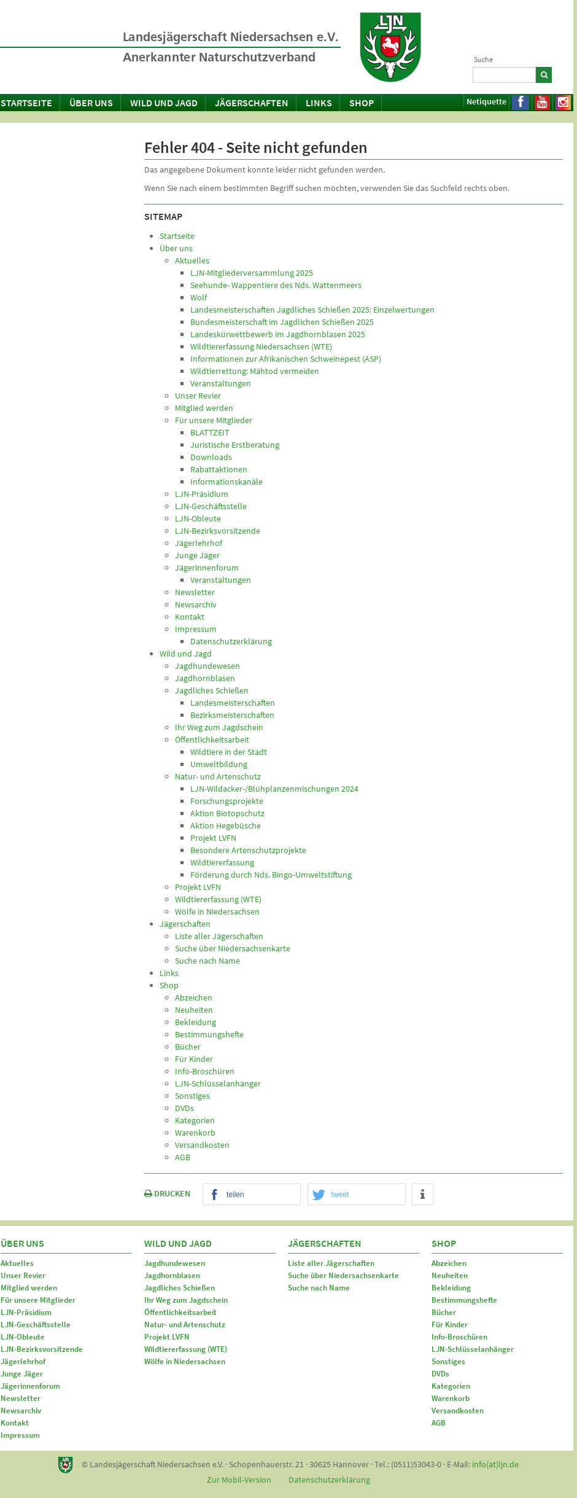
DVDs (440, 1373)
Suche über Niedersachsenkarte (343, 1275)
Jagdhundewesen (174, 1263)
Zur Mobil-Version (239, 1479)
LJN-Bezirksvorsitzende (42, 1349)
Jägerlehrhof (23, 1361)
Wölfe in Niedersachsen (184, 1361)
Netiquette (486, 101)
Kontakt (15, 1423)
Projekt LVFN (167, 1337)
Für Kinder (450, 1324)
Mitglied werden (29, 1287)
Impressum (20, 1435)
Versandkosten (458, 1410)
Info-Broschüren (459, 1337)
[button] (251, 1195)
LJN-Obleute (23, 1337)
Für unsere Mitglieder (38, 1300)
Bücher (444, 1312)
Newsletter (21, 1398)
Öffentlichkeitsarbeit (180, 1312)
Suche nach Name (319, 1287)
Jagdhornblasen (172, 1275)
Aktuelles (17, 1263)
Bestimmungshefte (464, 1300)
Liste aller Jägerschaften (331, 1263)
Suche (483, 59)
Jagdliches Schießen (179, 1287)
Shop (361, 102)
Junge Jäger (22, 1373)
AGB (439, 1423)
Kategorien (451, 1386)
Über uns (91, 102)
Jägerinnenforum (30, 1386)
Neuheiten (450, 1275)
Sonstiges (448, 1361)
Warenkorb (451, 1398)
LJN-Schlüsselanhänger (473, 1349)
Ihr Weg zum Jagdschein (186, 1300)
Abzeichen (449, 1263)
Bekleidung (451, 1287)
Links (319, 102)
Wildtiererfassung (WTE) (185, 1349)
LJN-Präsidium (26, 1312)
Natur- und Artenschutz (184, 1324)
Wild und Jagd (164, 102)
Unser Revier (23, 1275)
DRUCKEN (167, 1193)
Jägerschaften (251, 102)
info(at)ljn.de (495, 1464)
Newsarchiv (21, 1410)
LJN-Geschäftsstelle (36, 1324)
